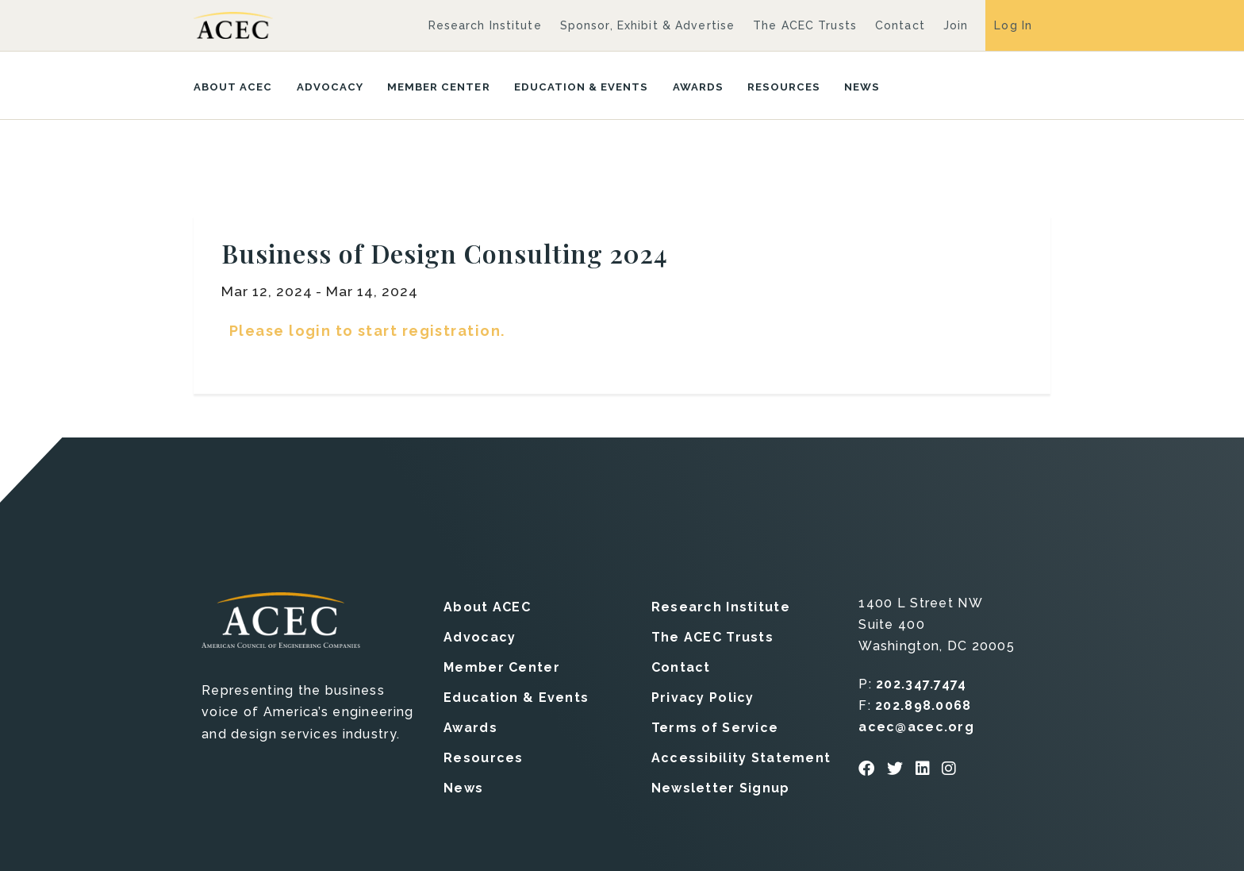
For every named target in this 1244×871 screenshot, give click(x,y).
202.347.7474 (921, 684)
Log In (1013, 25)
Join (955, 25)
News (862, 87)
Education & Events (581, 87)
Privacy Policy (702, 697)
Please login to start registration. (367, 330)
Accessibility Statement (741, 757)
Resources (783, 87)
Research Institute (485, 25)
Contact (900, 25)
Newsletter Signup (720, 788)
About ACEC (233, 87)
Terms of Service (714, 727)
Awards (698, 87)
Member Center (438, 87)
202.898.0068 (923, 705)
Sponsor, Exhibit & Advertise (647, 25)
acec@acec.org (916, 726)
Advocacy (330, 87)
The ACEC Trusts (805, 25)
